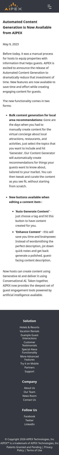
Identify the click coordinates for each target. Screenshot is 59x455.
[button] (49, 6)
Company (29, 381)
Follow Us (29, 410)
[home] (13, 6)
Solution (29, 321)
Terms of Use (34, 450)
